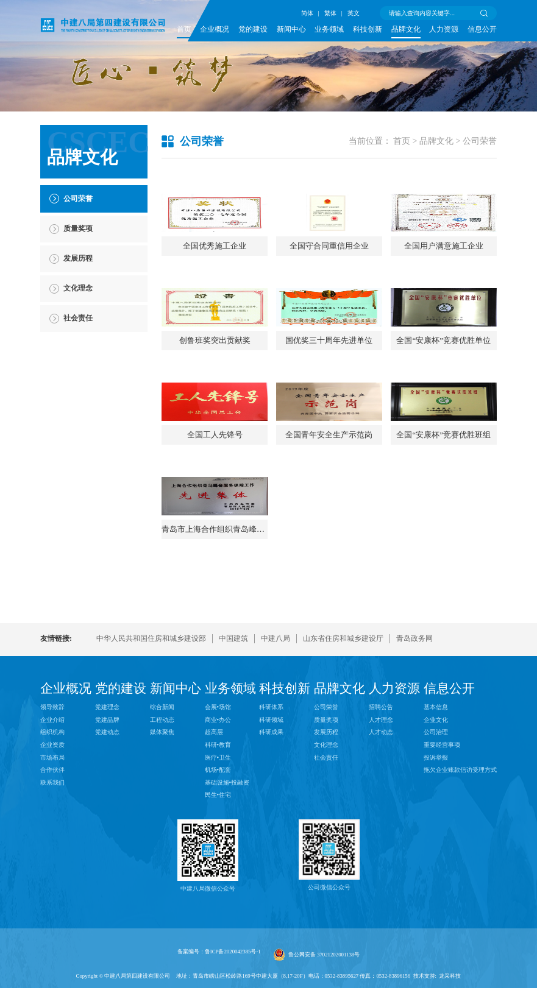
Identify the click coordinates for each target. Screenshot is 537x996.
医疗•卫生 (218, 853)
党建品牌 (107, 816)
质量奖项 (326, 816)
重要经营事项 (442, 841)
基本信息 (436, 803)
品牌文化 (406, 30)
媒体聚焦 (162, 828)
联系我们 (52, 878)
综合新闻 (162, 803)
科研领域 (271, 816)
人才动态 (381, 828)
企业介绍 (52, 816)
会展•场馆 (218, 803)
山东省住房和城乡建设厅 (343, 736)
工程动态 (162, 816)
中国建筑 (233, 736)
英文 (353, 13)
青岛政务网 (414, 736)
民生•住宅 (218, 891)
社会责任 (326, 853)
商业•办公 (218, 816)
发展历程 (326, 828)
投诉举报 (436, 853)
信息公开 (482, 30)
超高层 (214, 828)
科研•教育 (218, 841)
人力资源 (443, 30)
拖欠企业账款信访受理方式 (460, 866)
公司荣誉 (480, 141)
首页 (184, 30)
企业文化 (436, 816)
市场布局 (52, 853)
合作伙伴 (52, 866)
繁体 (330, 13)
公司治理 (436, 828)
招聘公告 (381, 803)
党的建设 (253, 30)
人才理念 (381, 816)
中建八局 (275, 736)
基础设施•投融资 (227, 878)
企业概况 (214, 30)
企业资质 (52, 841)
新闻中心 (291, 30)
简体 (307, 13)
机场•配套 (218, 866)
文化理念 (326, 841)
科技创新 (367, 30)
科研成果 (271, 828)
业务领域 (329, 30)
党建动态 (107, 828)
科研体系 (271, 803)
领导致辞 (52, 803)
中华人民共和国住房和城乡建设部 (151, 736)
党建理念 (107, 803)
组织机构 (52, 828)
